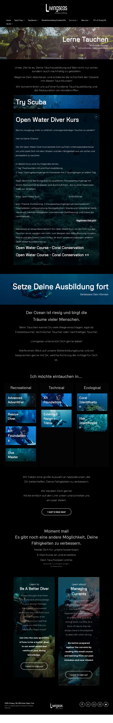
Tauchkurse (32, 20)
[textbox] (18, 404)
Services (72, 20)
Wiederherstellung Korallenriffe (54, 20)
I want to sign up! (34, 665)
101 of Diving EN (99, 20)
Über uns (84, 20)
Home (8, 20)
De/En (8, 24)
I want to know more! (56, 512)
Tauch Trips (18, 20)
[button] (96, 98)
